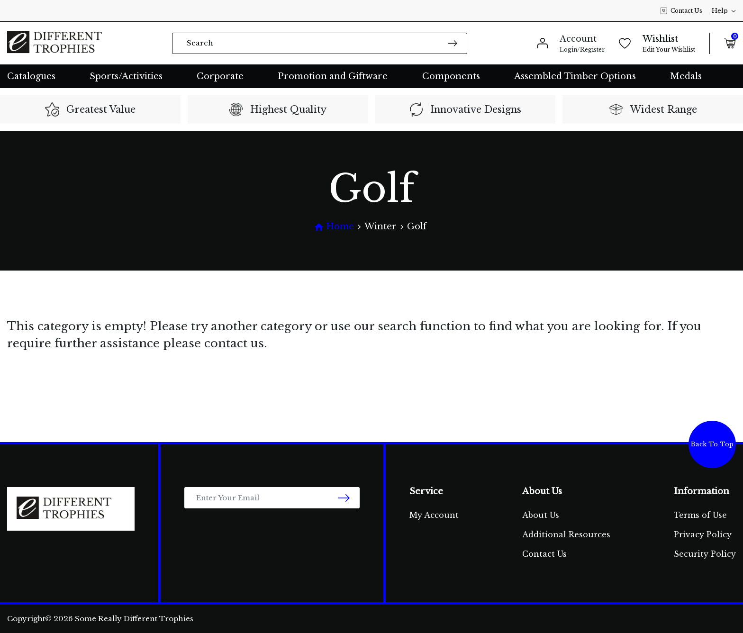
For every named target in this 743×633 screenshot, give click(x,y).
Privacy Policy (703, 534)
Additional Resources (566, 534)
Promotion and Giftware (333, 76)
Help (724, 11)
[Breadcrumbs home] (334, 226)
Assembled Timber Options (575, 76)
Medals (686, 76)
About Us (540, 515)
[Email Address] (272, 497)
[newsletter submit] (344, 497)
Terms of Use (700, 515)
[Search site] (452, 42)
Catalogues (31, 76)
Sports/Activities (126, 76)
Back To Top (712, 444)
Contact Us (681, 11)
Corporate (220, 76)
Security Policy (705, 554)
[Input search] (319, 43)
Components (451, 76)
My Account (434, 515)
